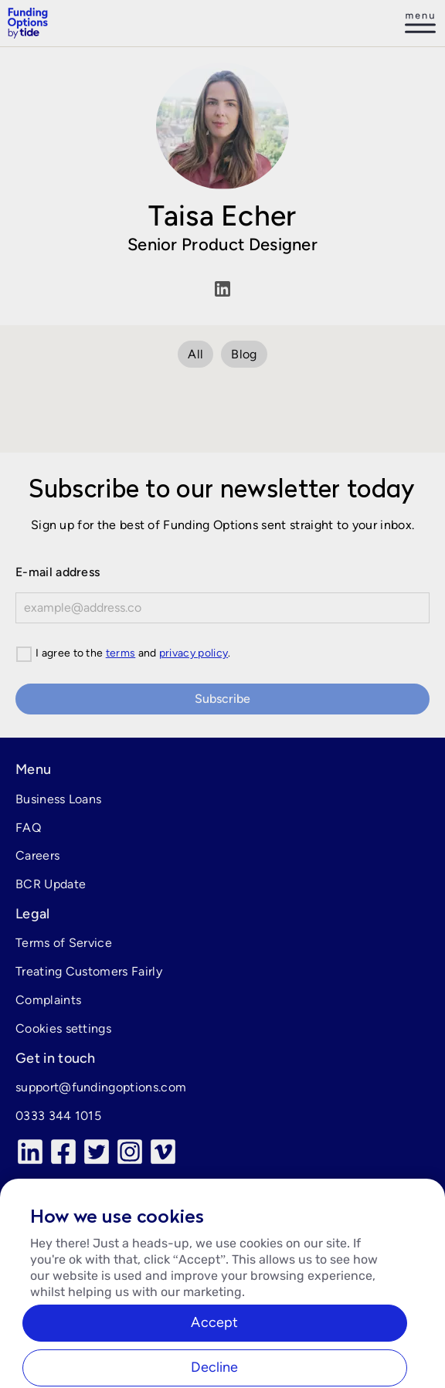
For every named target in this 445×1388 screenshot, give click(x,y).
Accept (214, 1333)
